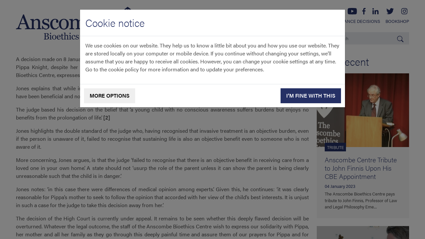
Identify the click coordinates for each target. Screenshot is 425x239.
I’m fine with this (310, 95)
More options (109, 95)
